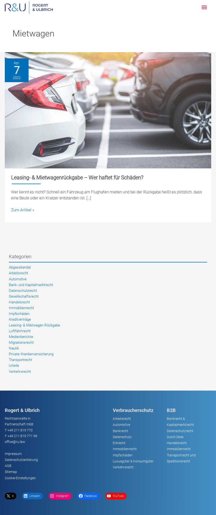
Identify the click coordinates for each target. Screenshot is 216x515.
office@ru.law (15, 442)
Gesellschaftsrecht (24, 296)
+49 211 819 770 (20, 430)
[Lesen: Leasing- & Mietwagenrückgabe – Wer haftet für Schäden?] (108, 109)
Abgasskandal (20, 267)
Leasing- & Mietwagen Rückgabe (34, 325)
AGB (8, 466)
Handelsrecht (19, 302)
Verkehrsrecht (20, 371)
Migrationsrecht (21, 342)
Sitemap (11, 472)
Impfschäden (19, 314)
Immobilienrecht (21, 308)
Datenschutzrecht (23, 290)
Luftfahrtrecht (20, 331)
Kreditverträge (20, 319)
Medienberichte (21, 337)
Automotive (18, 279)
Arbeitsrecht (18, 273)
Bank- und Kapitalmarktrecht (31, 285)
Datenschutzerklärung (21, 460)
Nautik (14, 348)
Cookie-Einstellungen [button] (20, 478)
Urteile (14, 365)
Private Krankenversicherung (31, 354)
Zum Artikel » (22, 210)
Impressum (13, 454)
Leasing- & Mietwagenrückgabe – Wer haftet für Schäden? (77, 178)
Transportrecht (20, 360)
